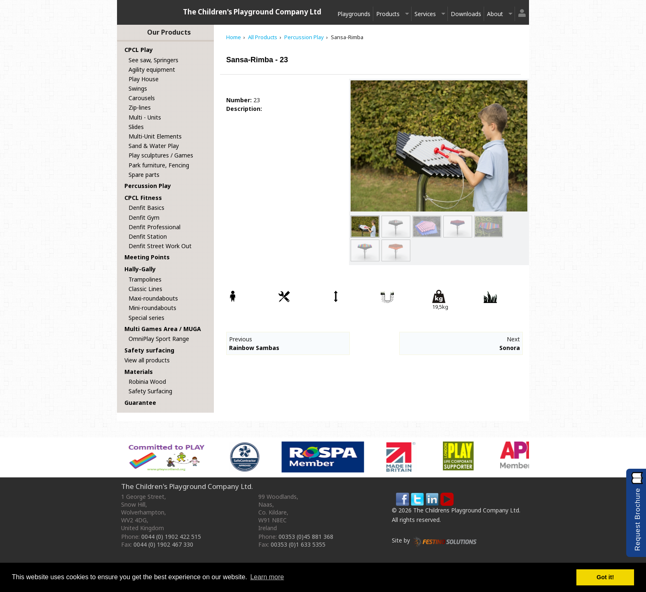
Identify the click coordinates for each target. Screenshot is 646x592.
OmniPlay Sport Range (159, 339)
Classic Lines (145, 289)
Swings (138, 88)
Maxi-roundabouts (153, 298)
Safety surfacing (149, 350)
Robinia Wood (147, 381)
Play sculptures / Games (161, 155)
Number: (239, 100)
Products (388, 14)
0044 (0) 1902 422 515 (171, 536)
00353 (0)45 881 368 (306, 536)
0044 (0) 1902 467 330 (163, 544)
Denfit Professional (154, 227)
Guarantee (140, 402)
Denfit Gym (144, 217)
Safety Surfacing (150, 391)
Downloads (466, 14)
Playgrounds (353, 14)
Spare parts (144, 175)
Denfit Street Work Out (160, 246)
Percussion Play (147, 186)
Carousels (142, 98)
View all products (147, 360)
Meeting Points (147, 257)
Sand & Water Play (154, 146)
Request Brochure (637, 519)
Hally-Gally (140, 269)
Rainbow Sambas (254, 348)
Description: (244, 109)
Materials (138, 372)
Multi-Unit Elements (155, 136)
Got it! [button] (605, 577)
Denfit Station (148, 236)
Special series (146, 318)
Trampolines (145, 279)
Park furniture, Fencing (159, 165)
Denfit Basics (146, 207)
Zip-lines (140, 107)
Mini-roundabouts (152, 308)
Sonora (509, 348)
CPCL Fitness (143, 198)
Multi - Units (145, 117)
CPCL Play (138, 50)
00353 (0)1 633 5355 (298, 544)
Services (425, 14)
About (495, 14)
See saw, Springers (153, 60)
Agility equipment (152, 69)
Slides (136, 127)
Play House (144, 79)
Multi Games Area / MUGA (162, 329)
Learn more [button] (267, 576)
